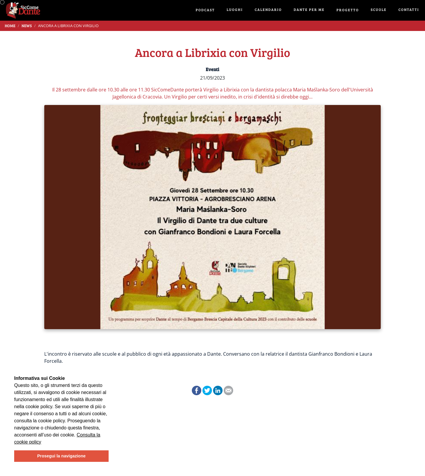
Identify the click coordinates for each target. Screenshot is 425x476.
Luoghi (235, 9)
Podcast (205, 9)
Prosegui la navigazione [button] (61, 456)
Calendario (268, 9)
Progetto (347, 9)
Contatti (408, 9)
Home (10, 25)
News (27, 25)
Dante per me (309, 9)
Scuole (379, 9)
